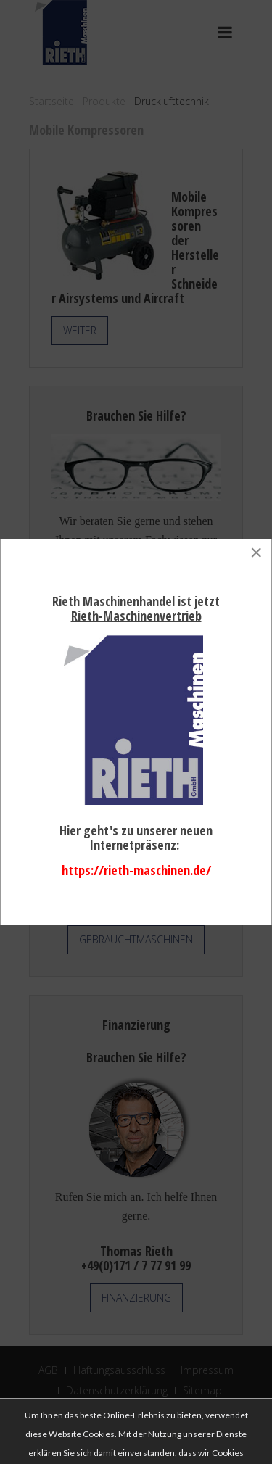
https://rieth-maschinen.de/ (136, 870)
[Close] (256, 552)
